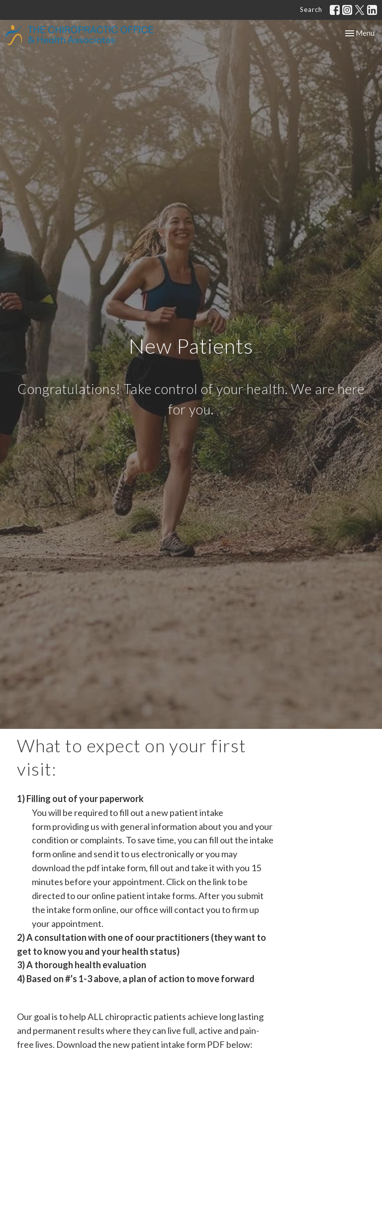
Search (311, 9)
